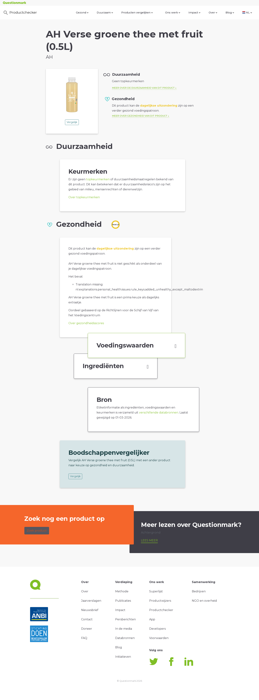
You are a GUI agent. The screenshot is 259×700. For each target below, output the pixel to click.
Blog (230, 12)
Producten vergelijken (137, 12)
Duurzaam (105, 12)
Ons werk (172, 12)
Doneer (86, 628)
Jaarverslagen (91, 600)
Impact (194, 12)
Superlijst (156, 591)
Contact (87, 619)
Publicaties (123, 600)
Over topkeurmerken (84, 197)
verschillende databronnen (158, 412)
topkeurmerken (98, 179)
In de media (123, 628)
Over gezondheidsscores (86, 323)
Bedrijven (199, 591)
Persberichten (125, 619)
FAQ (84, 638)
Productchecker (20, 13)
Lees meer (149, 540)
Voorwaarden (159, 638)
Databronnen (125, 638)
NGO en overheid (204, 600)
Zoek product (37, 530)
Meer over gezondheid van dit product (139, 115)
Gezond (82, 12)
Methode (121, 591)
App (152, 619)
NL (247, 12)
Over (213, 12)
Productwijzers (160, 600)
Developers (157, 628)
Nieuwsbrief (89, 610)
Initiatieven (123, 656)
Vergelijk (72, 122)
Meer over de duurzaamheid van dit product (143, 87)
